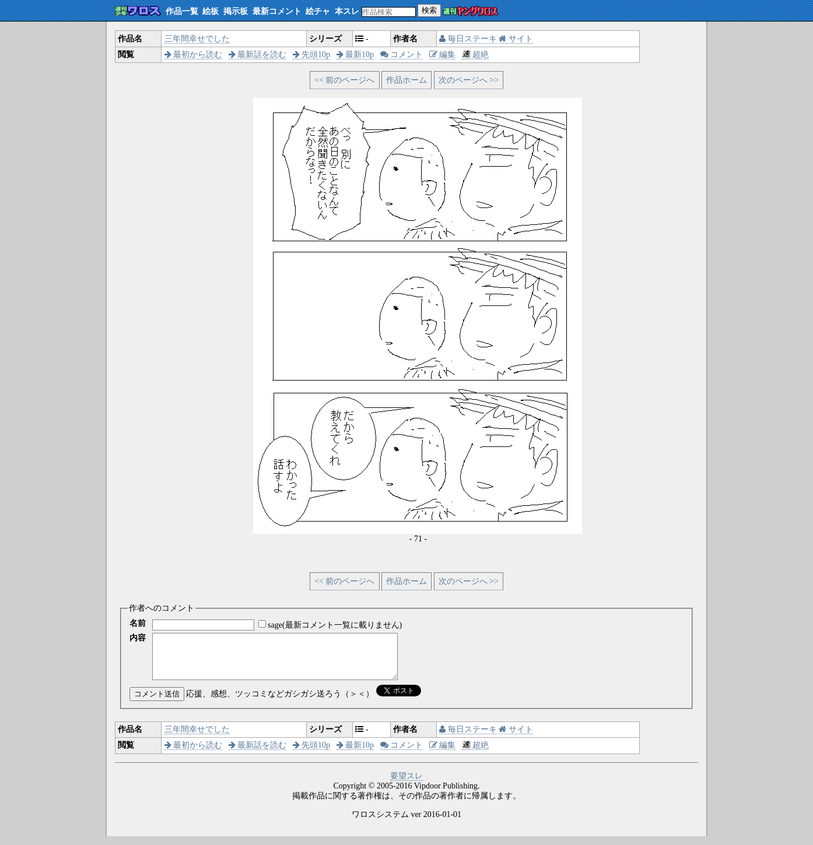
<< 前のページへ (344, 80)
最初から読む (193, 54)
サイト (516, 38)
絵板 (210, 11)
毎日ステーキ (468, 38)
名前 (137, 623)
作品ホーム (406, 80)
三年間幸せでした (197, 38)
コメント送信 (157, 702)
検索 (429, 10)
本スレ (347, 11)
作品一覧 (182, 11)
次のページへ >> (469, 80)
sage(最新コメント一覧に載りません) (335, 625)
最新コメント (277, 11)
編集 (442, 54)
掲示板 (235, 11)
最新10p (355, 54)
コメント (401, 54)
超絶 (475, 54)
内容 (137, 637)
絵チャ (318, 11)
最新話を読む (258, 54)
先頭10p (312, 54)
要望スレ (406, 784)
